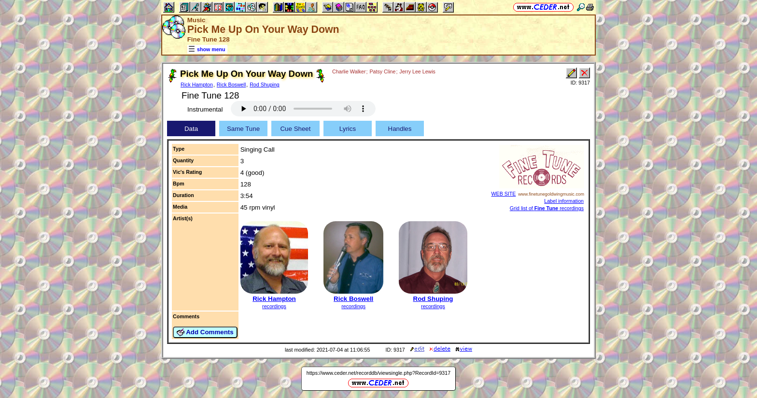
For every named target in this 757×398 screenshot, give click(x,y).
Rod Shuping (265, 84)
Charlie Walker (348, 71)
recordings (274, 306)
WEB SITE (503, 194)
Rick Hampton (197, 84)
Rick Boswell (231, 84)
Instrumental (205, 109)
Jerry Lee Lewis (417, 71)
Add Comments (205, 332)
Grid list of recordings (547, 208)
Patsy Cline (383, 71)
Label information (564, 201)
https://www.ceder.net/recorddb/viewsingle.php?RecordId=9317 (378, 373)
